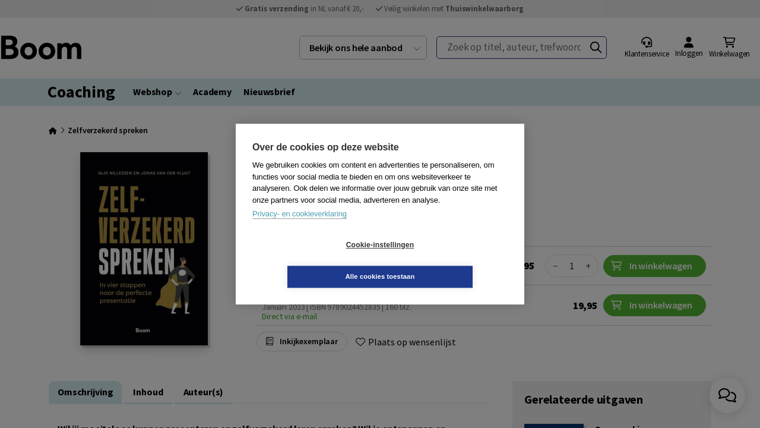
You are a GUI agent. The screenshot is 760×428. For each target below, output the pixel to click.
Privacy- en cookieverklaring (299, 229)
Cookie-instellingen (309, 261)
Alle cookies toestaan (451, 260)
